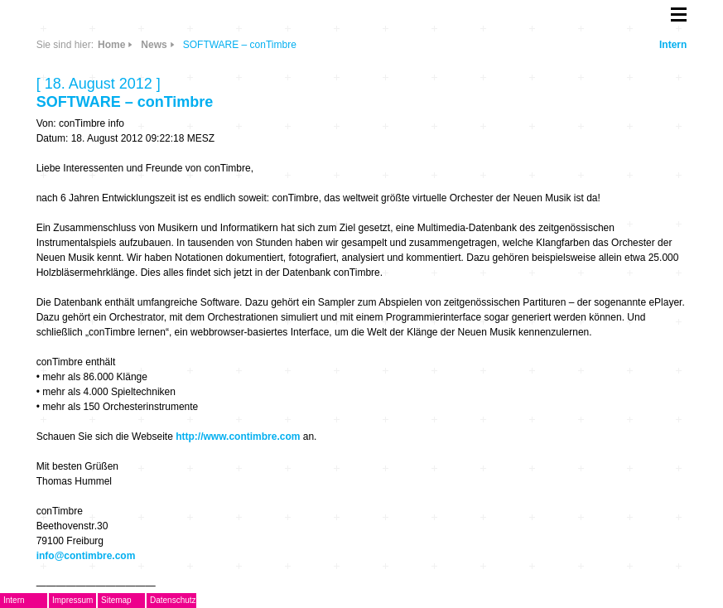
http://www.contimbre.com (238, 436)
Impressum (72, 600)
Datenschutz (173, 600)
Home (111, 45)
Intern (673, 45)
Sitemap (116, 600)
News (153, 45)
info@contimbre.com (86, 556)
